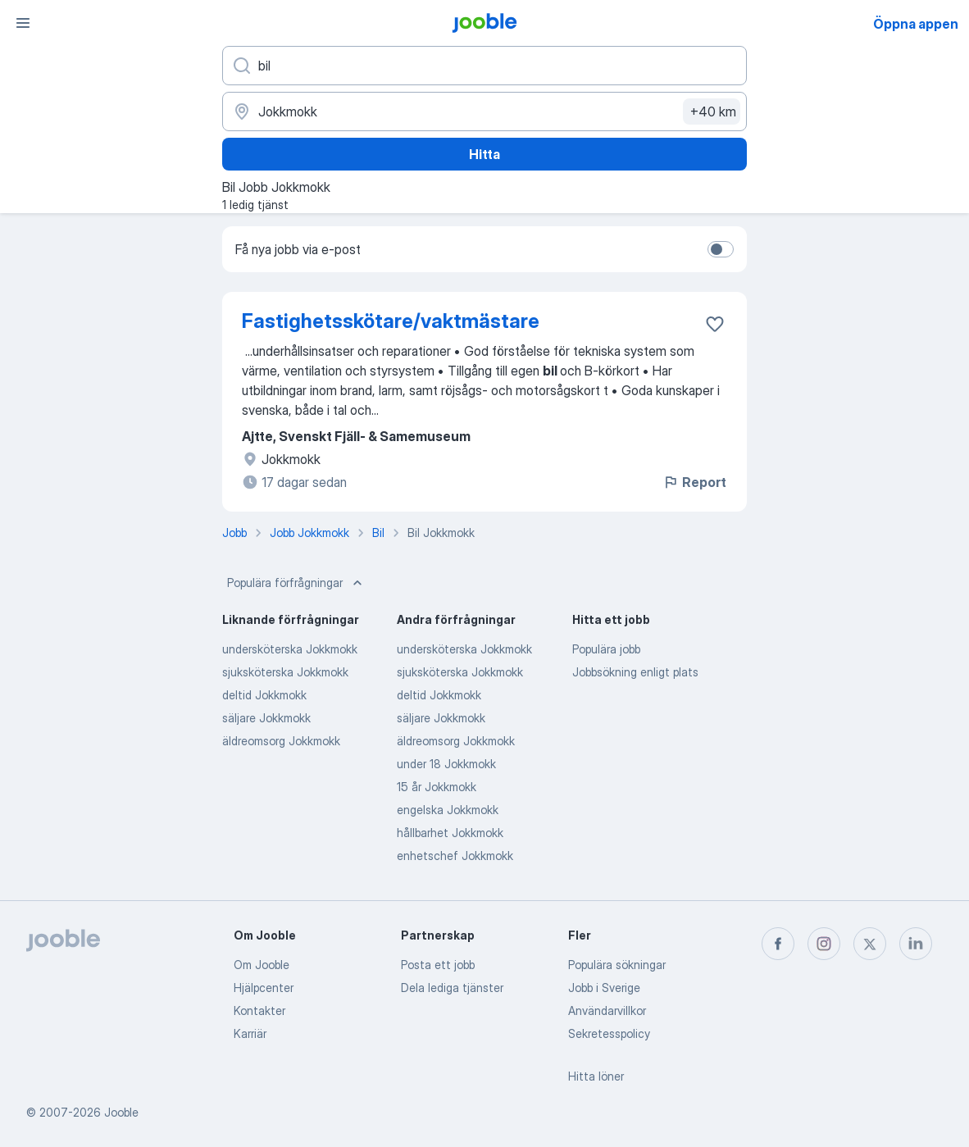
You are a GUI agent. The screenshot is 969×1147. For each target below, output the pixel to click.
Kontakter (259, 1010)
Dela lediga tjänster (452, 988)
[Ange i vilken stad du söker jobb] (484, 111)
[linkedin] (915, 943)
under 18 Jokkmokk (446, 764)
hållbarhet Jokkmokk (450, 833)
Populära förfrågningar (296, 583)
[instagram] (824, 943)
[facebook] (778, 943)
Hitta (484, 154)
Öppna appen (915, 24)
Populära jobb (606, 649)
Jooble (121, 1112)
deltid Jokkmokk (264, 695)
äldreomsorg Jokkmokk (281, 741)
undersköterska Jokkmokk (289, 649)
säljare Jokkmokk (266, 718)
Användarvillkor (607, 1010)
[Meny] (23, 23)
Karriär (250, 1033)
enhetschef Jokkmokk (455, 856)
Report (694, 482)
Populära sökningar (617, 965)
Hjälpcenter (263, 988)
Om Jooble (261, 965)
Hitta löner (596, 1076)
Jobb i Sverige (604, 988)
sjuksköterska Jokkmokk (285, 672)
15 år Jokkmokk (436, 787)
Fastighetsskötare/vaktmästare (390, 321)
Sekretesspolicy (609, 1033)
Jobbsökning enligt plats (635, 672)
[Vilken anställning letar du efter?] (484, 65)
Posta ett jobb (438, 965)
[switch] (720, 249)
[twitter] (869, 943)
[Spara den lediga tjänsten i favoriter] (715, 324)
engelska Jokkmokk (447, 810)
